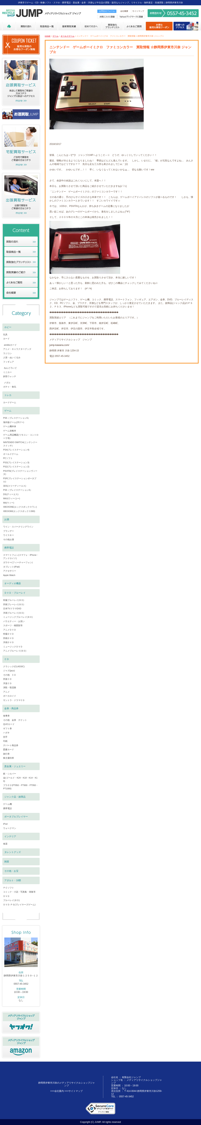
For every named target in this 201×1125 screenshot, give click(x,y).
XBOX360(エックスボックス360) (19, 511)
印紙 (5, 741)
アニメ (6, 692)
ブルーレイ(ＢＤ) (11, 900)
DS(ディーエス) (10, 494)
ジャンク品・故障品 (15, 796)
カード (6, 338)
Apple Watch (9, 575)
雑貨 (6, 861)
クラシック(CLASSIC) (14, 666)
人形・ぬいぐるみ (11, 357)
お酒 (6, 519)
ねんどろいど (10, 368)
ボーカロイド (9, 696)
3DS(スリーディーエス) (14, 486)
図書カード (8, 749)
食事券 (6, 716)
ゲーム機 (7, 804)
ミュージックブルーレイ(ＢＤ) (18, 617)
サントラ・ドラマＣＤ (14, 700)
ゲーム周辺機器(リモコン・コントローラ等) (20, 436)
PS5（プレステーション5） (16, 418)
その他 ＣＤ (9, 675)
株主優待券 (8, 758)
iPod (5, 824)
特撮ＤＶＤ (8, 634)
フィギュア (8, 362)
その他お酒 (8, 539)
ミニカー (7, 372)
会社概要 (124, 11)
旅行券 (6, 754)
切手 (5, 737)
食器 (5, 844)
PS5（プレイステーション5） (17, 490)
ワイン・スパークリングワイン (18, 526)
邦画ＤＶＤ (8, 638)
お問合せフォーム (107, 11)
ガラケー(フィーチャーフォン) (18, 562)
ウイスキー (8, 535)
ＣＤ (6, 659)
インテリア (10, 836)
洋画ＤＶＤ (8, 642)
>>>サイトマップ (73, 1091)
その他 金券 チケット (15, 720)
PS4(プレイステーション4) (16, 450)
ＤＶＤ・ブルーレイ (15, 592)
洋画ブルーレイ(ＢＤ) (13, 613)
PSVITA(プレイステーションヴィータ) (20, 472)
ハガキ (6, 732)
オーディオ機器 (12, 583)
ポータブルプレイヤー (16, 816)
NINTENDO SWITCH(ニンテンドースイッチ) (20, 444)
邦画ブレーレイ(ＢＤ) (13, 604)
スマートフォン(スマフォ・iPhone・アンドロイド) (21, 556)
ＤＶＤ (6, 896)
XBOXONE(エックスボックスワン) (20, 507)
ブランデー (8, 531)
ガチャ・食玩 (9, 387)
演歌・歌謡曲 (9, 687)
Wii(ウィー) (8, 503)
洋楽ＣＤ (7, 683)
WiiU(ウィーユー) (11, 498)
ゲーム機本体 (9, 426)
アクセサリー (9, 571)
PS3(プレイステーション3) (16, 462)
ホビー (7, 327)
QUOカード (9, 724)
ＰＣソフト (8, 887)
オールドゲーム (67, 36)
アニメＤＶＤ (9, 630)
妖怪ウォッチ (9, 376)
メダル (7, 382)
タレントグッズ (12, 852)
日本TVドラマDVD (12, 608)
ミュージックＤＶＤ (13, 646)
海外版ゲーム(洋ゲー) (13, 422)
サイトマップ (138, 11)
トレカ (7, 395)
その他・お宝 (11, 871)
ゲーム (55, 36)
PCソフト (8, 458)
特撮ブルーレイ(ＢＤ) (13, 600)
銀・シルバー (9, 773)
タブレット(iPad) (11, 567)
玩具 (5, 334)
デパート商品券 (10, 745)
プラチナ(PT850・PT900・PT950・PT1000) (20, 787)
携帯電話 (9, 547)
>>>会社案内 (57, 1091)
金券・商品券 (11, 708)
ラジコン (7, 353)
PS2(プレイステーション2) (16, 466)
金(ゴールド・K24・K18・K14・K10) (20, 779)
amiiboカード (10, 345)
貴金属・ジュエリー (15, 766)
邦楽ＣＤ (7, 679)
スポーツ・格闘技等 (13, 625)
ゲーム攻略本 (9, 431)
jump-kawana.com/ (59, 345)
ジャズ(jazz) (9, 670)
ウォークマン (9, 828)
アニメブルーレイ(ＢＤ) (14, 651)
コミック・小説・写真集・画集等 (19, 892)
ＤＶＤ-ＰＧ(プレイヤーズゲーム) (19, 904)
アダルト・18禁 (12, 880)
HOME (47, 36)
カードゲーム (9, 402)
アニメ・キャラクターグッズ (17, 349)
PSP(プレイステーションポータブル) (19, 480)
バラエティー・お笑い (14, 621)
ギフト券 (7, 728)
